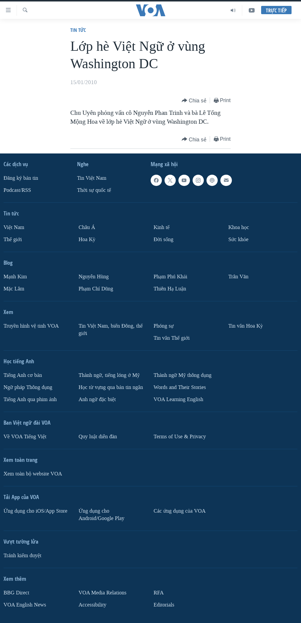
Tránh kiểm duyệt (22, 555)
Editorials (164, 604)
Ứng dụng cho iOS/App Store (35, 511)
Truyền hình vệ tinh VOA (31, 326)
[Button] (194, 101)
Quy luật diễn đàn (98, 436)
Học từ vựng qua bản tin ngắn (111, 387)
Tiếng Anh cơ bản (23, 375)
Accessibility (92, 604)
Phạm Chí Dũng (96, 288)
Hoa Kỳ (87, 239)
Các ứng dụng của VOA (180, 511)
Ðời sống (163, 239)
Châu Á (87, 227)
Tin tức (78, 30)
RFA (159, 592)
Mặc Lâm (14, 288)
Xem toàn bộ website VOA (33, 473)
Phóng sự (164, 326)
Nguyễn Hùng (94, 276)
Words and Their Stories (180, 387)
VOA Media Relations (102, 592)
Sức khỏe (238, 239)
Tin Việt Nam (91, 178)
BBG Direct (16, 592)
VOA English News (25, 604)
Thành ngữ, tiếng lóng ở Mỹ (109, 375)
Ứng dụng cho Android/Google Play (101, 515)
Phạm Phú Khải (170, 276)
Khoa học (238, 227)
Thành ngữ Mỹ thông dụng (182, 375)
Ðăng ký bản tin (21, 178)
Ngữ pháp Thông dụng (28, 387)
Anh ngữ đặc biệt (97, 399)
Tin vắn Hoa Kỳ (245, 326)
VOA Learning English (178, 399)
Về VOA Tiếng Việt (25, 436)
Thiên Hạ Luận (170, 288)
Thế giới (13, 239)
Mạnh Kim (15, 276)
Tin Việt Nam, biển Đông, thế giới (111, 330)
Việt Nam (14, 227)
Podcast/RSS (17, 190)
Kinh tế (162, 227)
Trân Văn (238, 276)
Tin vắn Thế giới (172, 338)
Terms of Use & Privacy (180, 436)
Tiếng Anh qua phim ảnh (30, 399)
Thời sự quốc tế (94, 190)
